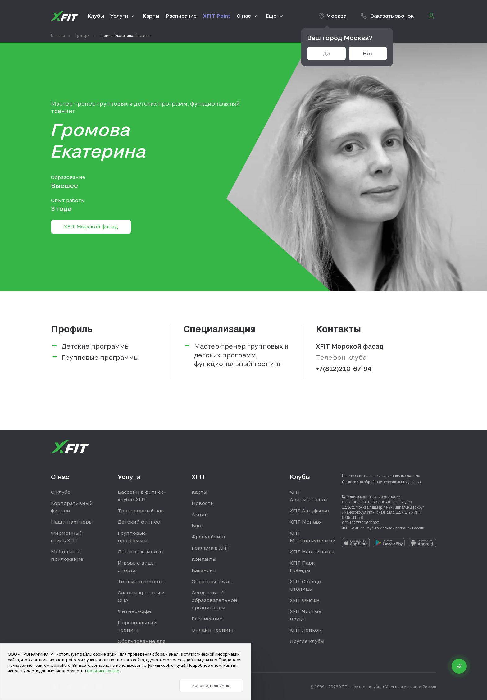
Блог (197, 525)
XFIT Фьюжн (305, 600)
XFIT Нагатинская (312, 551)
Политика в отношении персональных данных (381, 475)
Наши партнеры (72, 521)
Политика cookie (103, 671)
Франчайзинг (209, 536)
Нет (368, 53)
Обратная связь (212, 581)
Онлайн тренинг (213, 630)
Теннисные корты (141, 581)
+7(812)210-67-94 (344, 368)
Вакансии (204, 570)
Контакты (204, 559)
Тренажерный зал (141, 510)
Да (326, 53)
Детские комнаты (141, 551)
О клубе (61, 492)
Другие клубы (307, 641)
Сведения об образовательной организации (214, 600)
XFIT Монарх (305, 521)
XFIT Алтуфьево (309, 510)
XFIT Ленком (306, 630)
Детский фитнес (139, 521)
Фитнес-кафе (134, 611)
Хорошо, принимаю (211, 685)
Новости (203, 503)
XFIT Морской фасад (91, 226)
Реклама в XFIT (211, 548)
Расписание (207, 618)
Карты (199, 492)
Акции (200, 514)
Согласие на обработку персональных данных (381, 481)
